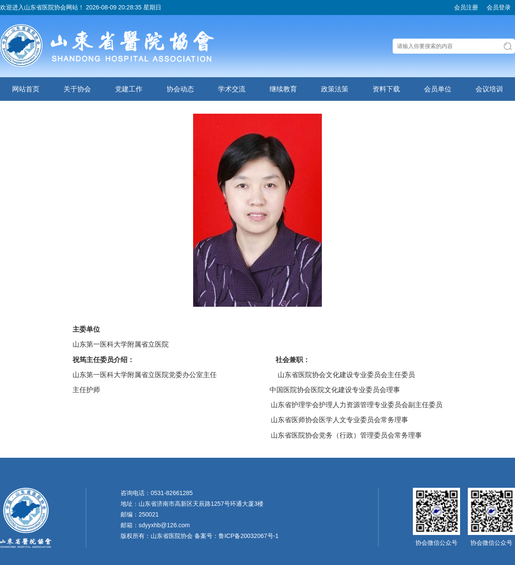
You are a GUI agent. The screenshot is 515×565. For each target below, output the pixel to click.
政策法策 (334, 89)
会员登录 (499, 7)
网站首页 (25, 89)
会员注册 (466, 7)
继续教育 (283, 89)
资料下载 (386, 89)
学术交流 (231, 89)
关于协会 (77, 89)
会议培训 (489, 89)
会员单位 (437, 89)
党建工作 (128, 89)
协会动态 (180, 89)
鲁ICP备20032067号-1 (248, 535)
